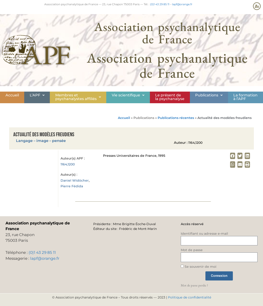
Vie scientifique (128, 95)
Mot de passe (192, 250)
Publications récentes (176, 118)
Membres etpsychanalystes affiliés (78, 97)
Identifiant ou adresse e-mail (204, 233)
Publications (209, 95)
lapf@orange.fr (182, 4)
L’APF (37, 95)
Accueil (12, 95)
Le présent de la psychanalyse (169, 97)
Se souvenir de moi (198, 267)
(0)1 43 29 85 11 (159, 4)
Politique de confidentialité (189, 297)
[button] (37, 95)
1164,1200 (68, 164)
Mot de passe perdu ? (194, 285)
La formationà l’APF (245, 97)
